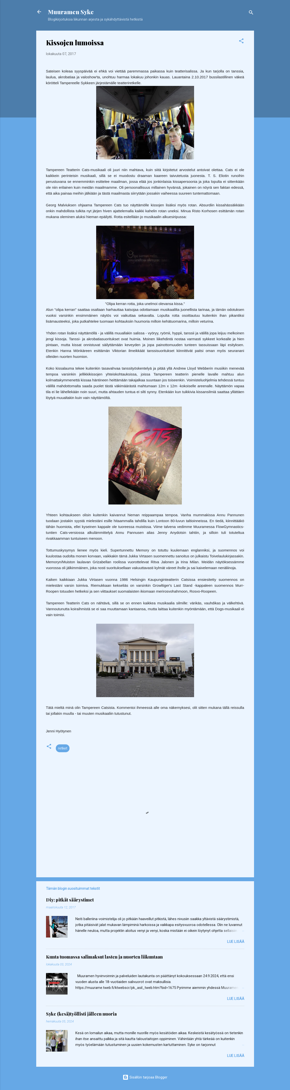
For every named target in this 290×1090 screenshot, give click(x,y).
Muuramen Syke (71, 12)
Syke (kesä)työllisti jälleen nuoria (81, 1014)
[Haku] (251, 13)
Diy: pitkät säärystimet (70, 900)
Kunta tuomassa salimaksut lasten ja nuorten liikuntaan (104, 957)
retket (62, 748)
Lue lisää (235, 941)
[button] (241, 42)
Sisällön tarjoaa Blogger (145, 1077)
